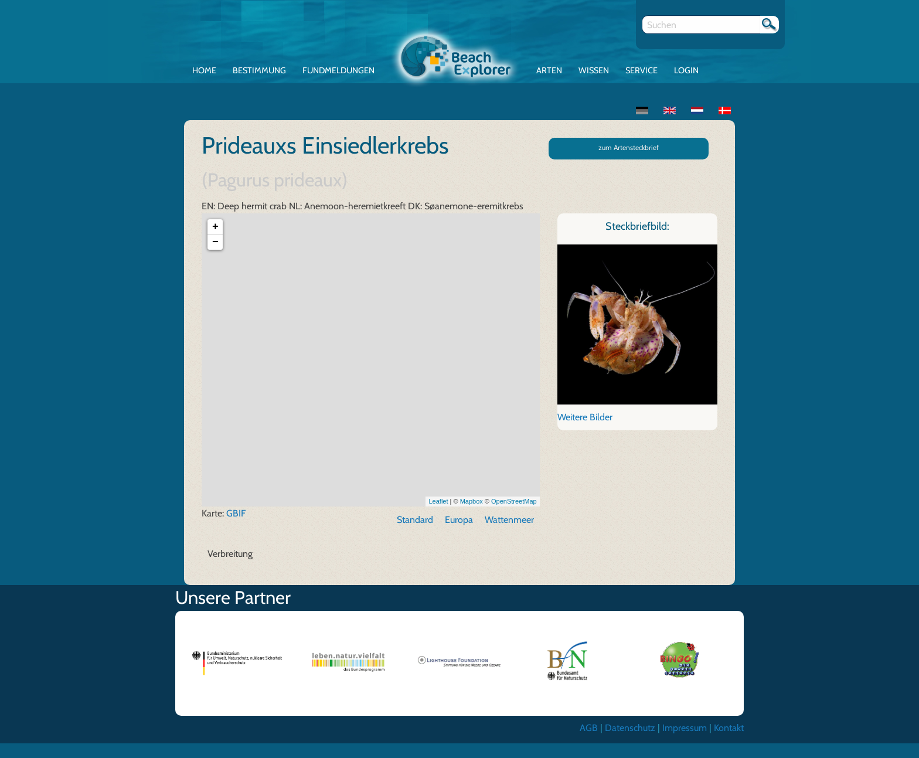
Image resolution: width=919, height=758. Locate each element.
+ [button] (215, 227)
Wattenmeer (509, 519)
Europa (459, 519)
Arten (549, 70)
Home (204, 70)
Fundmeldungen (338, 70)
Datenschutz (630, 727)
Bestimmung (259, 70)
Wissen (593, 70)
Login (686, 70)
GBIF (236, 513)
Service (641, 70)
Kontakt (729, 727)
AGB (589, 727)
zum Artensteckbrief (628, 147)
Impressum (684, 727)
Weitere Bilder (584, 417)
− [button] (215, 242)
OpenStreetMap (514, 501)
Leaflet (438, 501)
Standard (415, 519)
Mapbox (471, 501)
